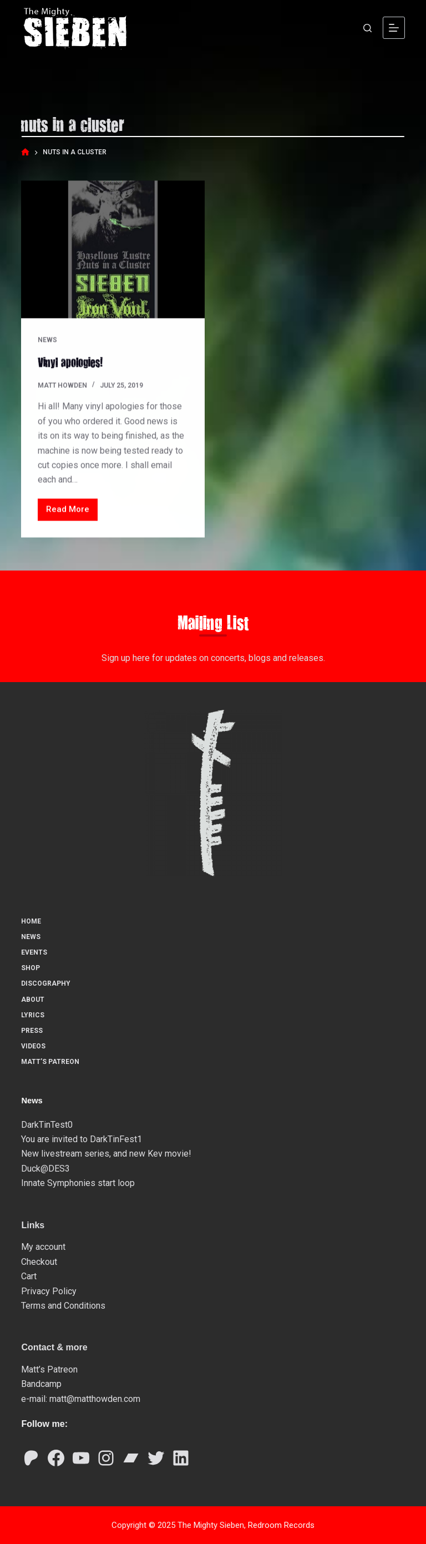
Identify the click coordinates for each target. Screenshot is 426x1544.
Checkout (39, 1261)
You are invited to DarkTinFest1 (81, 1138)
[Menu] (394, 28)
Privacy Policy (49, 1290)
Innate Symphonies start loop (78, 1182)
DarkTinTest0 (47, 1124)
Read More (72, 512)
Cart (29, 1275)
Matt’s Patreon (50, 1061)
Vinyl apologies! (70, 362)
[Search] (367, 28)
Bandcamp (41, 1384)
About (32, 999)
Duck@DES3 (45, 1168)
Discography (45, 983)
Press (32, 1030)
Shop (30, 967)
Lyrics (32, 1014)
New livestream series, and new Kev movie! (106, 1153)
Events (34, 952)
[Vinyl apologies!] (113, 250)
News (47, 340)
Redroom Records (281, 1525)
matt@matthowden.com (94, 1398)
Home (31, 921)
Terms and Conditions (63, 1305)
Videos (33, 1045)
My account (43, 1246)
